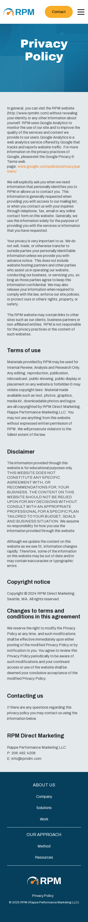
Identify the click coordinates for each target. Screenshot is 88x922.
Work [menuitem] (44, 819)
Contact (59, 12)
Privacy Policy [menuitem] (43, 896)
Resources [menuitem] (44, 857)
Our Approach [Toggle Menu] (44, 834)
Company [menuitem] (44, 797)
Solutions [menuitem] (44, 808)
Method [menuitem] (44, 846)
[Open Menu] (79, 12)
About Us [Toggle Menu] (44, 785)
